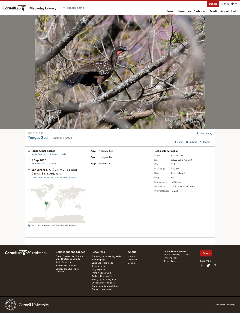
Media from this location (43, 178)
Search (171, 11)
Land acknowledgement (175, 251)
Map (31, 225)
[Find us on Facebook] (202, 265)
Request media (98, 266)
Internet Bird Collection (66, 266)
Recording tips (98, 260)
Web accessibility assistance (177, 254)
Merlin (214, 11)
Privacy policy (170, 258)
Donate (213, 4)
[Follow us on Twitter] (208, 265)
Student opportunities (102, 289)
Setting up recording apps (104, 279)
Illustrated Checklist (66, 178)
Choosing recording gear (103, 283)
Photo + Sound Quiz (101, 273)
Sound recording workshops (105, 286)
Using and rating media (102, 263)
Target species (98, 269)
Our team (132, 260)
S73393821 (44, 164)
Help (234, 11)
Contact (131, 263)
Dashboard (200, 11)
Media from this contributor (44, 154)
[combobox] (84, 8)
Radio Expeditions (64, 262)
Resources (184, 11)
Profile (63, 154)
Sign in (225, 4)
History (131, 256)
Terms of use (170, 261)
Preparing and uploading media (106, 256)
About (225, 11)
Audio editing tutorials (102, 276)
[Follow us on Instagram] (214, 265)
